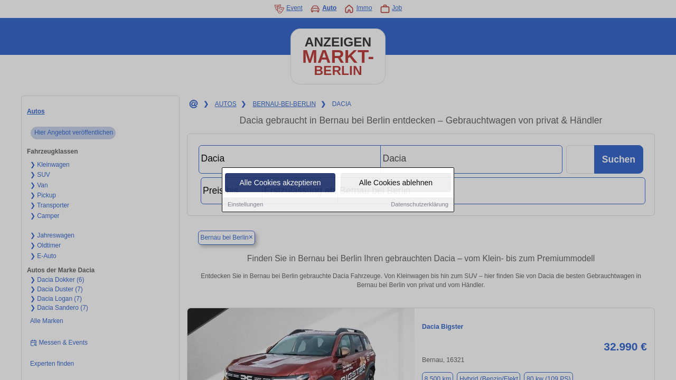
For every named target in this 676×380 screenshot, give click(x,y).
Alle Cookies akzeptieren (280, 183)
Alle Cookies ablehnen (396, 183)
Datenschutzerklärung (419, 205)
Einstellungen (245, 205)
